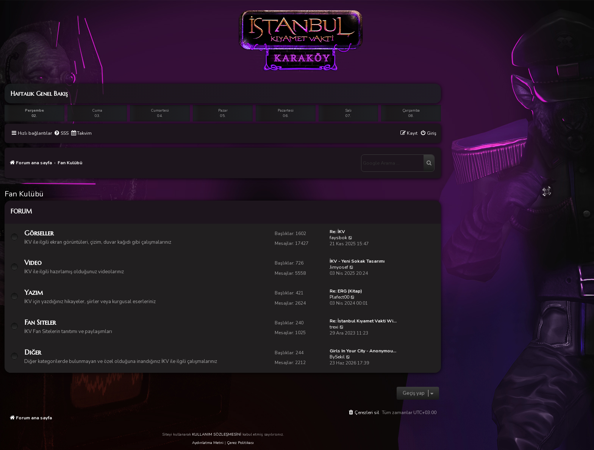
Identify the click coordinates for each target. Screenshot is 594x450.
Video (33, 262)
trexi (334, 327)
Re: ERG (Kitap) (346, 291)
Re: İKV (337, 232)
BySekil (337, 357)
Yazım (33, 292)
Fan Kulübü (24, 194)
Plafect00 (339, 297)
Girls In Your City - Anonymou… (363, 351)
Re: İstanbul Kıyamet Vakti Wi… (363, 321)
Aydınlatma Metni (208, 442)
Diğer (32, 352)
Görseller (38, 233)
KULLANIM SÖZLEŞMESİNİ (216, 434)
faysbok (338, 238)
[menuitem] (61, 133)
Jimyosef (339, 267)
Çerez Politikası (240, 442)
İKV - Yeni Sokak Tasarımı (357, 261)
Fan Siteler (40, 322)
